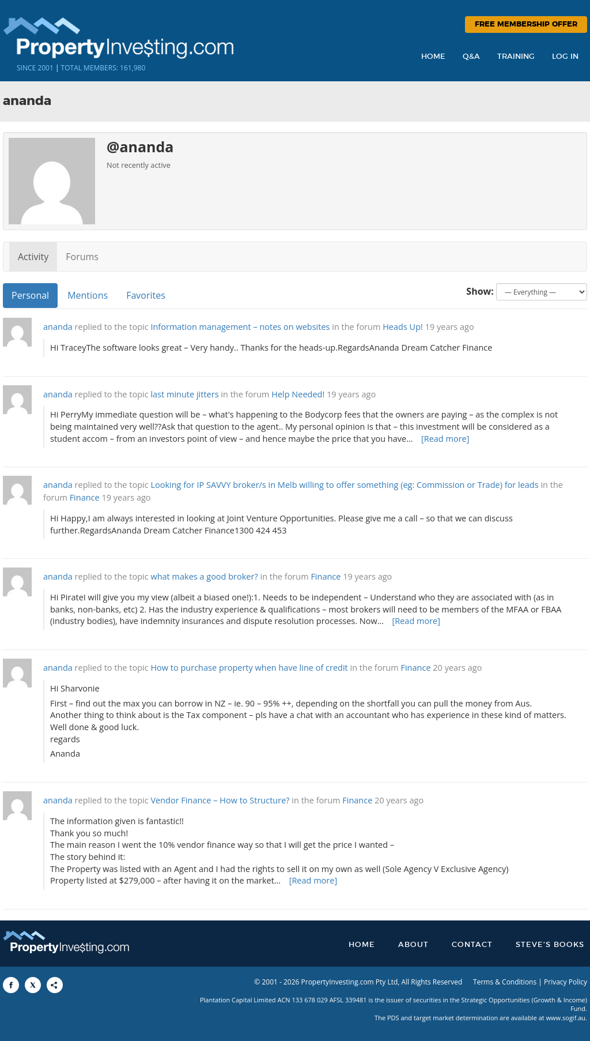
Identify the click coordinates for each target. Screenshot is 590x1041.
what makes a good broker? (204, 576)
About (413, 945)
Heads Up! (403, 326)
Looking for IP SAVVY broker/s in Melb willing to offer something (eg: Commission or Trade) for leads (344, 484)
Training (516, 57)
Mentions (87, 295)
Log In (565, 57)
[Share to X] (33, 985)
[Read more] (445, 438)
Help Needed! (297, 394)
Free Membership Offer (526, 24)
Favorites (145, 295)
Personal (30, 295)
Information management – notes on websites (240, 326)
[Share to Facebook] (11, 985)
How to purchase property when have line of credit (248, 667)
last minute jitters (184, 394)
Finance (85, 497)
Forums (82, 256)
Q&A (471, 57)
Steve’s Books (550, 945)
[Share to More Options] (55, 985)
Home (433, 57)
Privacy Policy (565, 982)
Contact (472, 945)
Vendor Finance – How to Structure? (219, 800)
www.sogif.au (566, 1017)
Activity (33, 256)
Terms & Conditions (504, 982)
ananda (58, 326)
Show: (480, 291)
